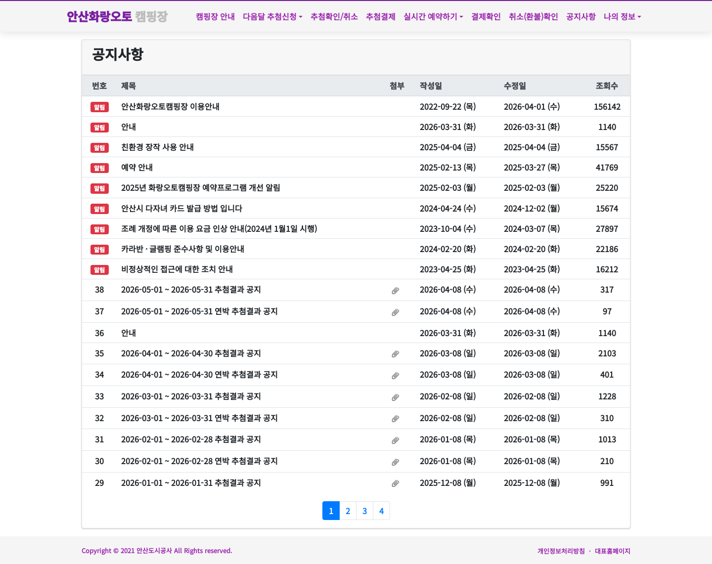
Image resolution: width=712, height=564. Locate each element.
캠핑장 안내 (215, 16)
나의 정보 (619, 16)
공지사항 (581, 16)
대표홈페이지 (612, 551)
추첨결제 (381, 16)
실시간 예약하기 (430, 16)
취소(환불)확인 (533, 16)
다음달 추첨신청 (270, 16)
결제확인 (486, 16)
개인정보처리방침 (561, 551)
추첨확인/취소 (334, 16)
